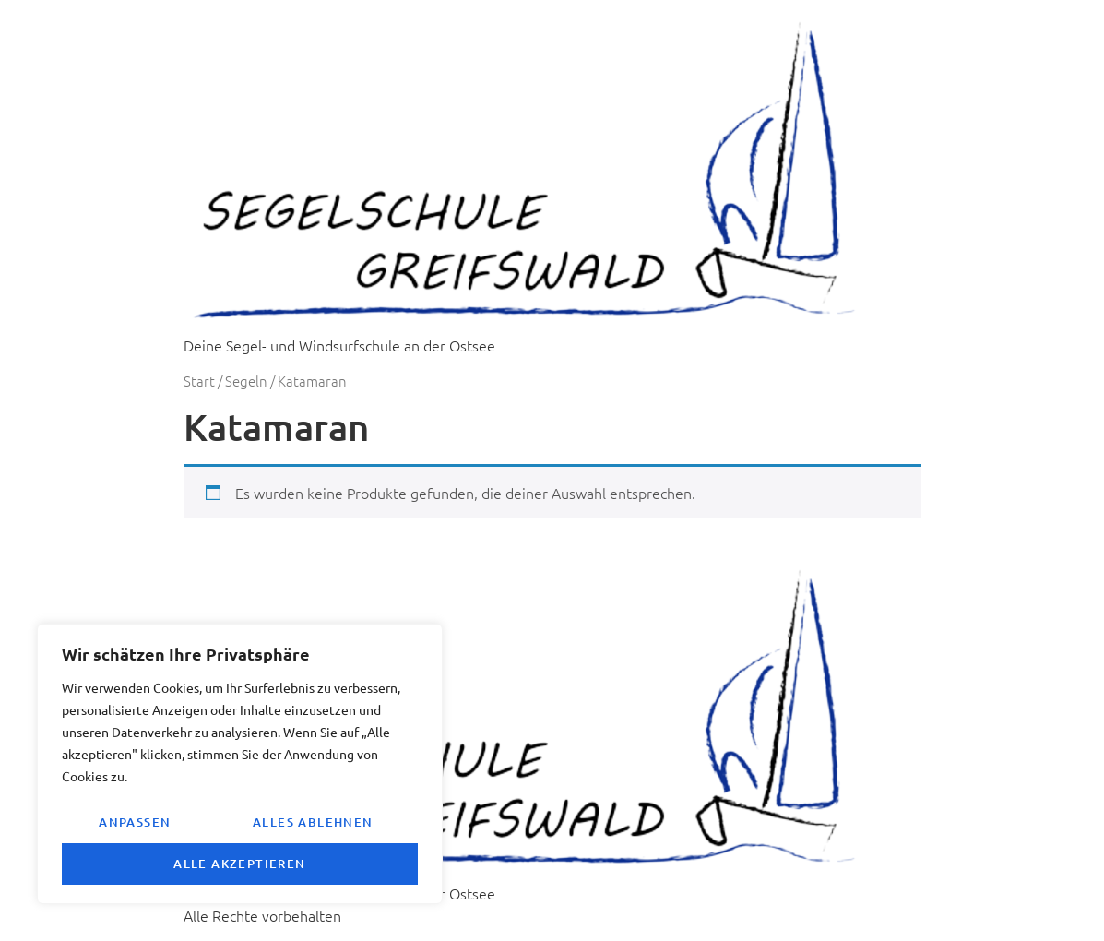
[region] (240, 764)
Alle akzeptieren (239, 863)
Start (199, 380)
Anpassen (135, 822)
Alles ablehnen (313, 822)
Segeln (246, 380)
